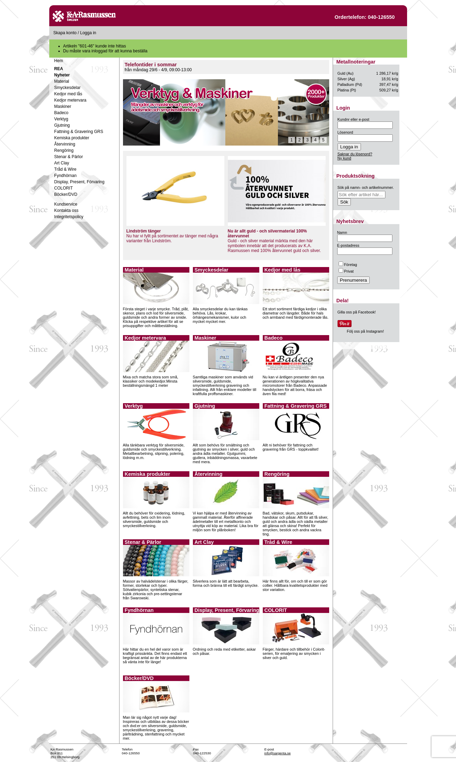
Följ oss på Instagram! (365, 331)
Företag (348, 264)
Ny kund (345, 158)
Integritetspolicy (68, 216)
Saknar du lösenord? (355, 154)
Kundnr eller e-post (353, 119)
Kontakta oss (66, 210)
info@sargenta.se (278, 753)
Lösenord (345, 132)
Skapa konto (65, 32)
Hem (58, 60)
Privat (346, 271)
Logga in (88, 32)
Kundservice (65, 204)
